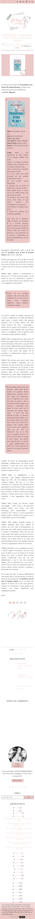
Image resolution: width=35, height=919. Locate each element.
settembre (18, 856)
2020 (17, 886)
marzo (18, 872)
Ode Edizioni (28, 44)
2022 (17, 811)
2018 (17, 892)
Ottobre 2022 (8, 46)
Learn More (14, 917)
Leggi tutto (17, 780)
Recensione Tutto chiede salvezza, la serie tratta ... (19, 819)
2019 (17, 889)
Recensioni (17, 46)
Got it (22, 917)
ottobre (18, 853)
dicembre (18, 813)
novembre (18, 816)
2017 (17, 896)
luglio (18, 859)
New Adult (19, 44)
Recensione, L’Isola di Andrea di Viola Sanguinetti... (19, 833)
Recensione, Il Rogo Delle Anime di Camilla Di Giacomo (19, 843)
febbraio (18, 875)
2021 (17, 883)
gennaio (18, 879)
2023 (17, 808)
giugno (18, 863)
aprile (18, 869)
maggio (18, 866)
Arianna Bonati (9, 44)
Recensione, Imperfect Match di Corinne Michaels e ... (19, 848)
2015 (17, 902)
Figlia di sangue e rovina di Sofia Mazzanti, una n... (19, 824)
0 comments (17, 653)
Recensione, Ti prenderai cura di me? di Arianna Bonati (17, 38)
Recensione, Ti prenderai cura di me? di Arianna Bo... (19, 838)
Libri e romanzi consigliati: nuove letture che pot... (19, 829)
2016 (17, 899)
